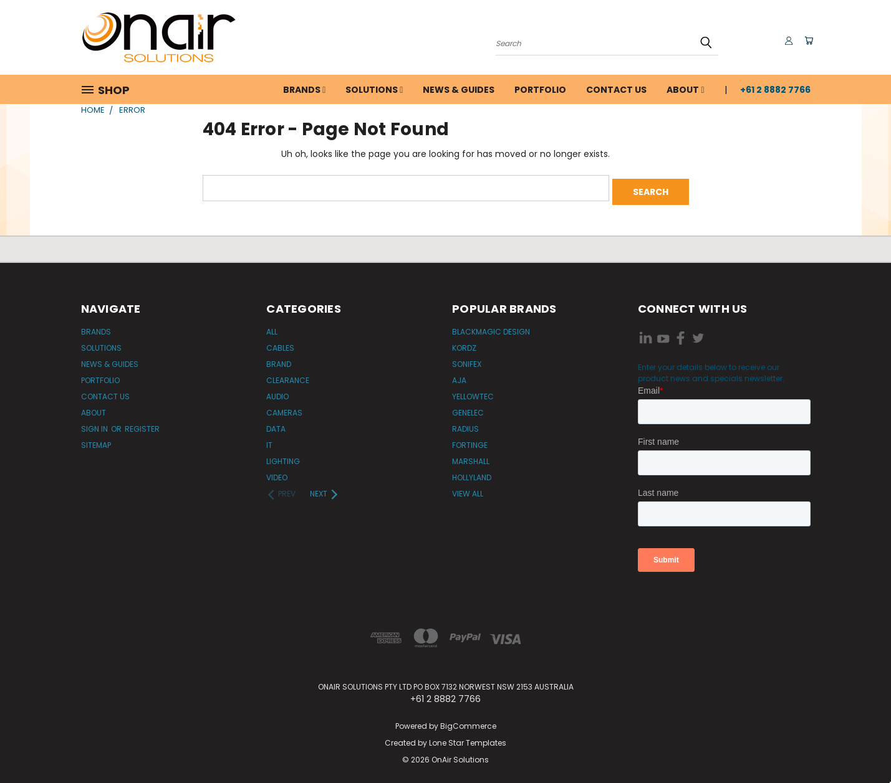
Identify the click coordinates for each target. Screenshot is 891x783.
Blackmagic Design (491, 328)
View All (467, 490)
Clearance (287, 376)
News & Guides (458, 89)
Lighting (283, 457)
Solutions (374, 89)
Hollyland (471, 473)
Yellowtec (473, 392)
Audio (277, 392)
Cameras (284, 409)
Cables (280, 344)
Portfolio (540, 89)
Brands (304, 89)
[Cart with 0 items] (807, 40)
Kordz (464, 344)
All (271, 328)
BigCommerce (468, 722)
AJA (459, 376)
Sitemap (96, 441)
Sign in (95, 425)
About (685, 89)
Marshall (470, 457)
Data (276, 425)
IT (269, 441)
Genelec (468, 409)
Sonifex (466, 360)
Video (276, 473)
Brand (278, 360)
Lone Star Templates (467, 739)
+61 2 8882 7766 (775, 89)
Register (142, 425)
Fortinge (470, 441)
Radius (465, 425)
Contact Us (616, 89)
